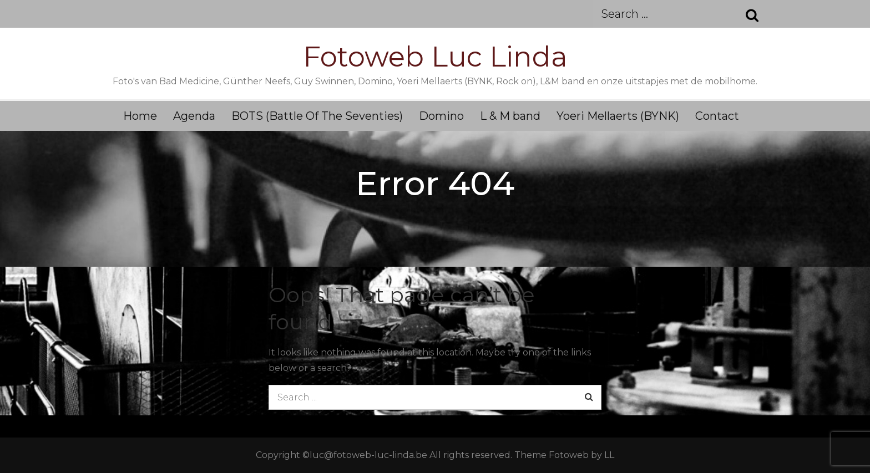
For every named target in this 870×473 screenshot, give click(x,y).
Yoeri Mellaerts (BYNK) (618, 116)
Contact (717, 116)
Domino (441, 116)
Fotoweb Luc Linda (435, 57)
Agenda (194, 116)
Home (140, 116)
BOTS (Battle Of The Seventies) (317, 116)
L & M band (510, 116)
